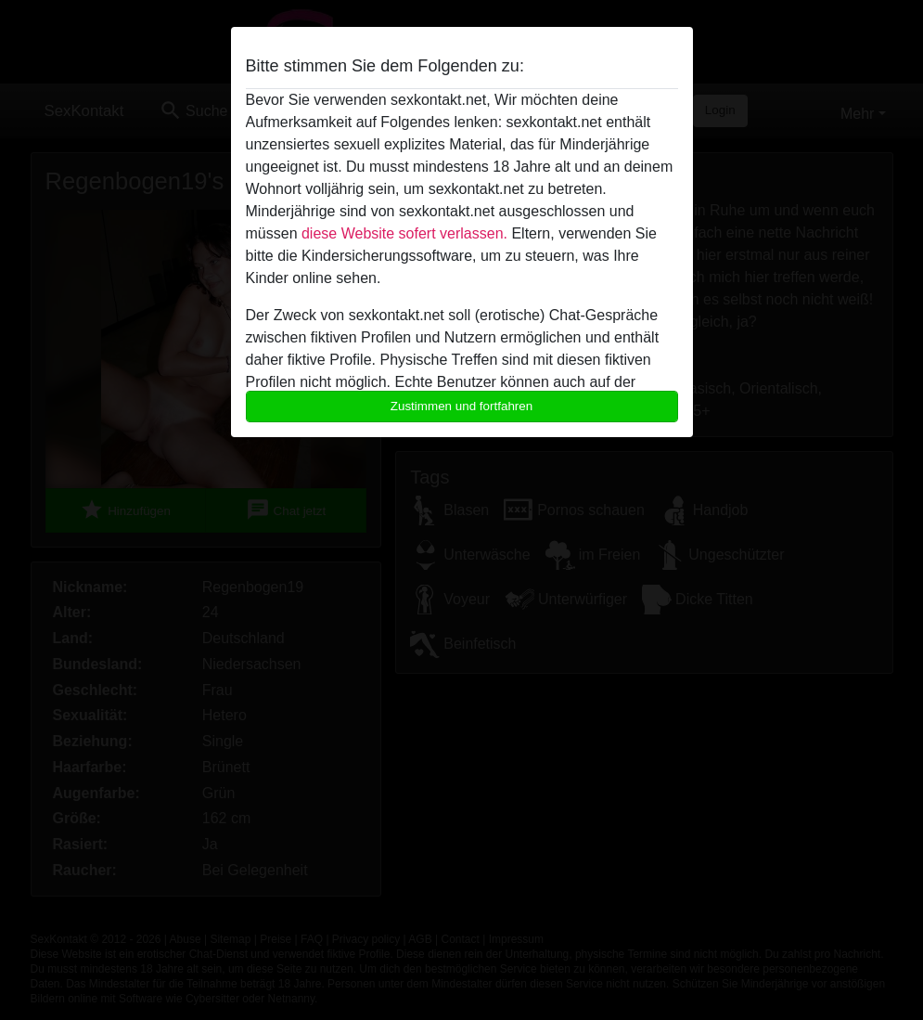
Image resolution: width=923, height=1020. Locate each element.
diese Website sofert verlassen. (404, 233)
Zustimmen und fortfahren (462, 406)
